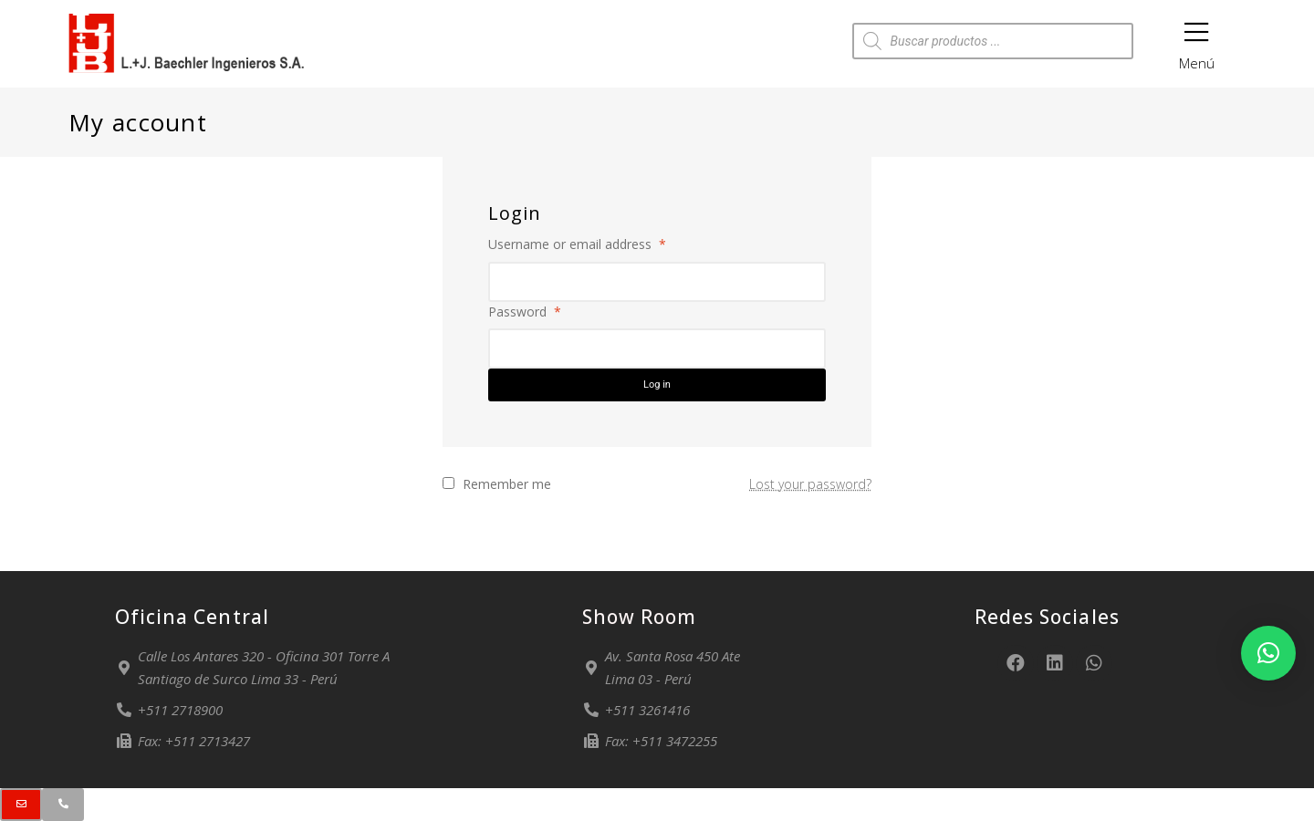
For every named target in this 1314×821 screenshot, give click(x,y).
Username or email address (577, 244)
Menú (1197, 39)
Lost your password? (810, 484)
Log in (657, 384)
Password (524, 311)
